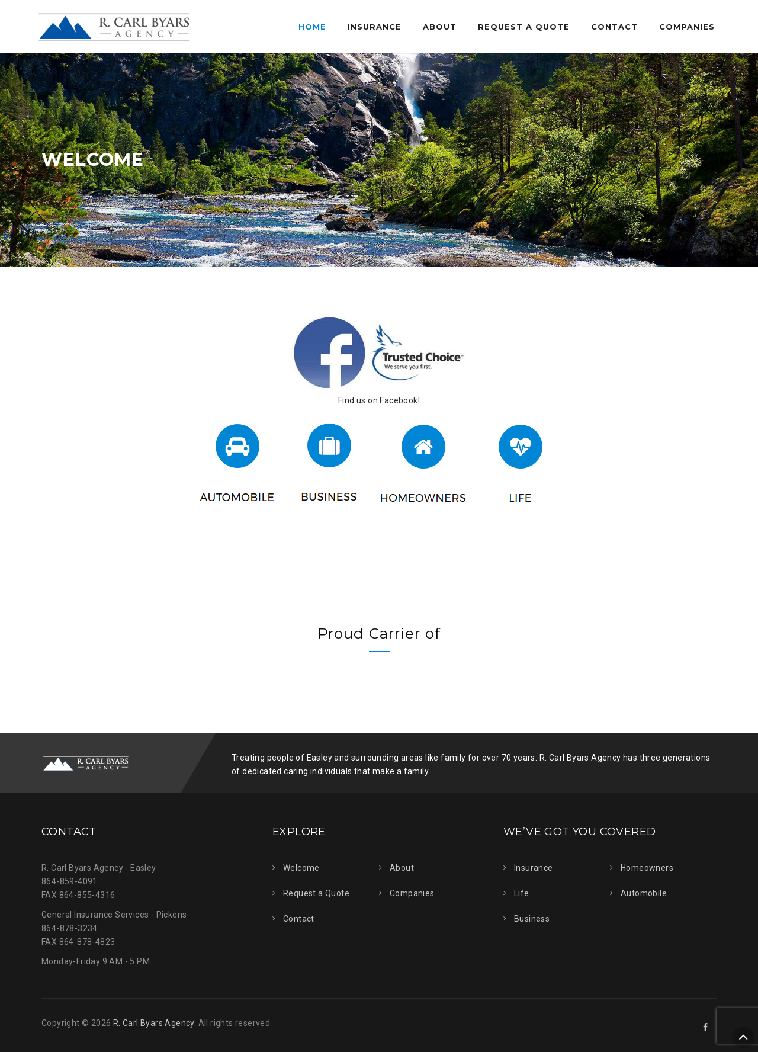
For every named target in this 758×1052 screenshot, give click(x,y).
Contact (614, 26)
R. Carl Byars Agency (153, 1023)
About (440, 26)
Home (312, 26)
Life (521, 893)
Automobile (644, 893)
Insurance (375, 26)
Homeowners (647, 868)
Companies (687, 26)
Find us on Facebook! (379, 400)
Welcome (301, 868)
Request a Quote (524, 26)
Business (532, 918)
